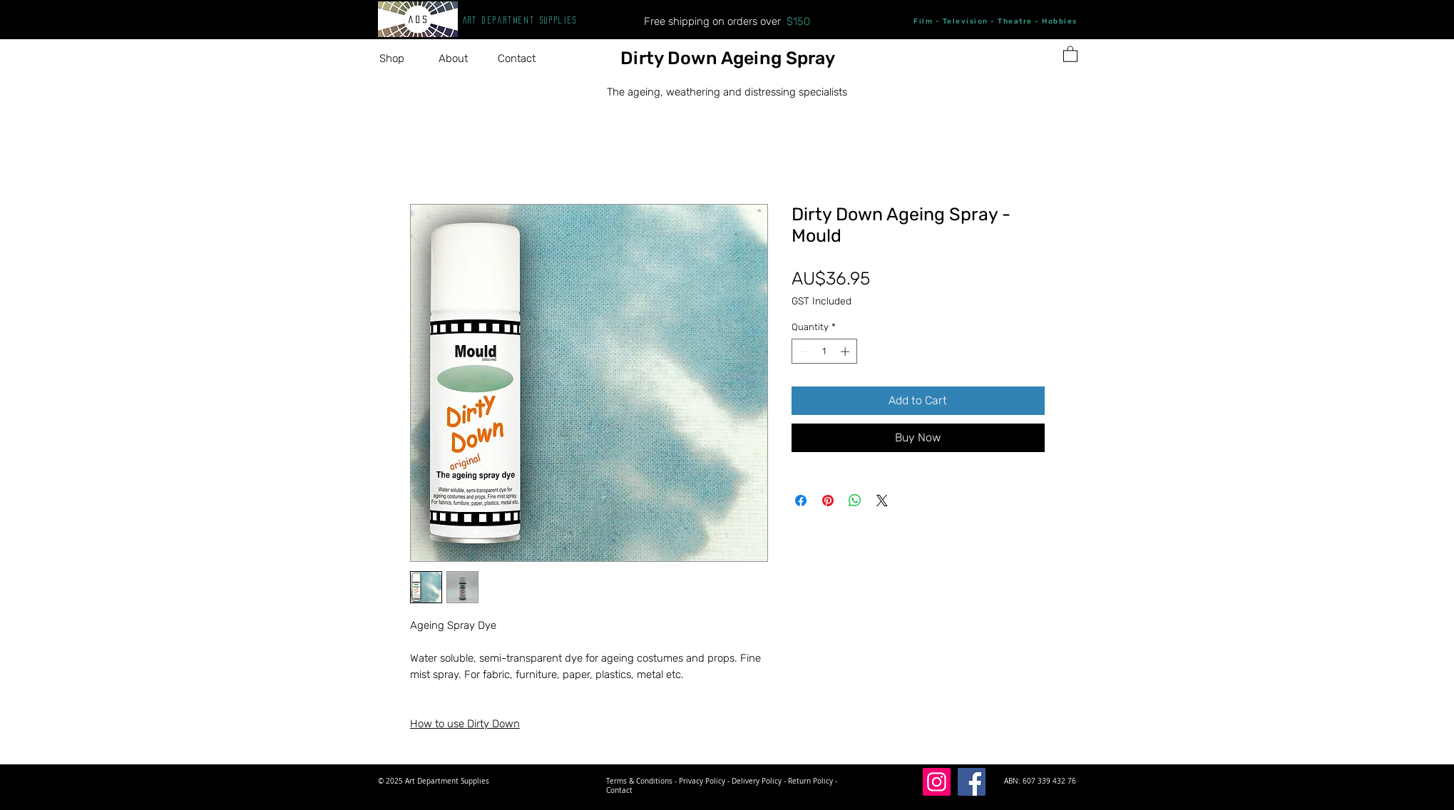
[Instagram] (937, 782)
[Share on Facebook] (800, 500)
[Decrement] (802, 351)
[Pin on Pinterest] (827, 500)
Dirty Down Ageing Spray (727, 58)
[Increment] (846, 351)
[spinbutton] (824, 351)
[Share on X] (882, 500)
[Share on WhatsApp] (855, 500)
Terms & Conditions (639, 781)
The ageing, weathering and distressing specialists (727, 92)
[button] (398, 58)
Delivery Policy (757, 781)
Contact (619, 790)
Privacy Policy (702, 781)
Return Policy (810, 781)
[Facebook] (971, 782)
